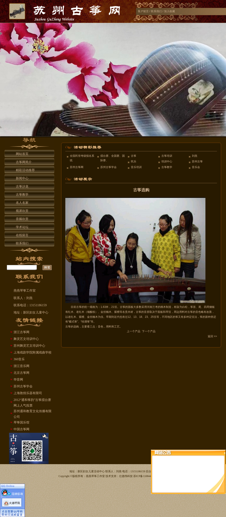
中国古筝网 (21, 429)
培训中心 (166, 161)
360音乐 (19, 359)
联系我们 (156, 11)
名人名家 (22, 202)
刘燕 (194, 155)
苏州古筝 (197, 161)
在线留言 (22, 235)
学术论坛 (22, 227)
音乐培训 (136, 167)
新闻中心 (22, 178)
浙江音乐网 (21, 366)
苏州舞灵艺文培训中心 (29, 345)
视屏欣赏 (22, 211)
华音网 (18, 379)
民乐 (133, 161)
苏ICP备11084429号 (144, 476)
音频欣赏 (22, 219)
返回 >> (212, 336)
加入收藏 (169, 11)
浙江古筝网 (21, 332)
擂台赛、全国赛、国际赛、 (112, 158)
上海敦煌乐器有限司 (28, 393)
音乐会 (196, 167)
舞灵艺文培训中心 (26, 339)
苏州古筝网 (76, 167)
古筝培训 (166, 155)
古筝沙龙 (22, 186)
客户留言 (143, 11)
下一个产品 (148, 331)
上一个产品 (133, 331)
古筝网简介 (24, 162)
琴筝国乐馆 (21, 422)
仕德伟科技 (126, 476)
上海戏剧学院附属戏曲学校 (33, 352)
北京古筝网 (21, 372)
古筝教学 (22, 194)
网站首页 (22, 154)
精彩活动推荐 (25, 170)
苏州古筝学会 (23, 386)
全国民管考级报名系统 (82, 158)
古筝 (133, 155)
